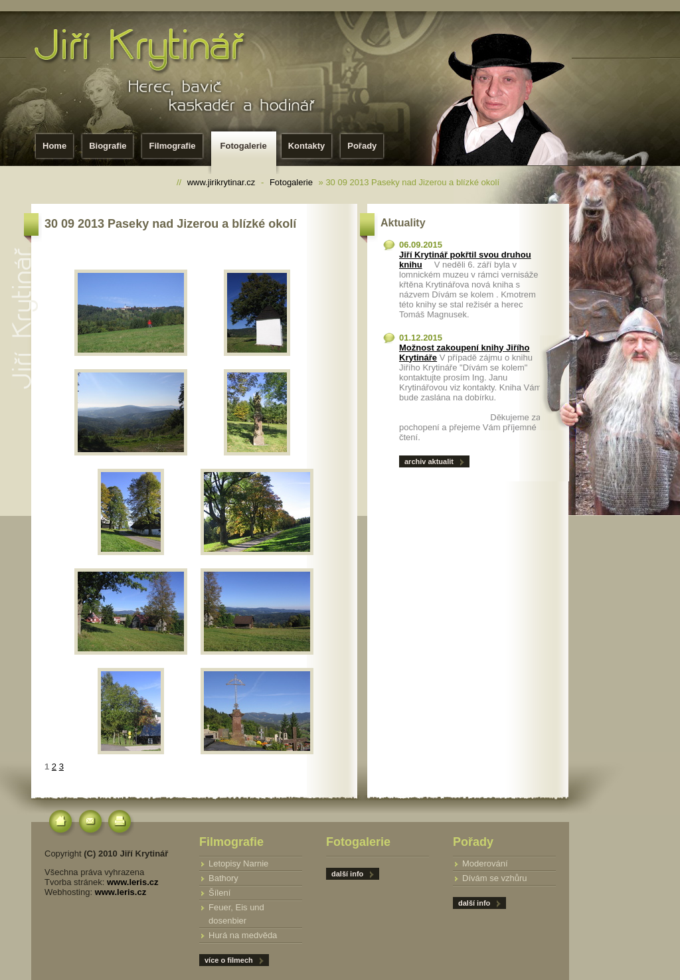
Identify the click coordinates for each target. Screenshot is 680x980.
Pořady (362, 146)
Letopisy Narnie (238, 863)
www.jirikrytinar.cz (221, 182)
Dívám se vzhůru (494, 878)
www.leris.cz (133, 882)
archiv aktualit (429, 461)
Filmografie (172, 146)
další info (474, 903)
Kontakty (306, 146)
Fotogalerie (246, 149)
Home (54, 146)
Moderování (485, 863)
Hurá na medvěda (243, 935)
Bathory (223, 878)
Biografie (107, 146)
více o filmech (229, 960)
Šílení (219, 893)
